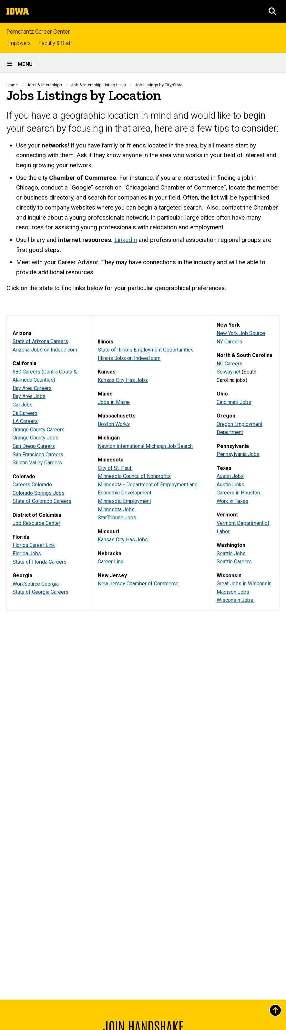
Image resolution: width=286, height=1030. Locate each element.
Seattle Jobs (231, 553)
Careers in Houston (238, 493)
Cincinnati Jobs (234, 402)
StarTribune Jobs (118, 518)
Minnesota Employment (124, 501)
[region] (143, 462)
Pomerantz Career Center (38, 32)
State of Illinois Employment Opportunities (146, 350)
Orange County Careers (39, 430)
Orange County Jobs (35, 438)
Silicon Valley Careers (37, 463)
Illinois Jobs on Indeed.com (129, 358)
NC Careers (229, 363)
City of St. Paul (115, 468)
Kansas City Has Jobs (123, 380)
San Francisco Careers (38, 454)
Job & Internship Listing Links (98, 84)
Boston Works (114, 424)
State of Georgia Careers (40, 592)
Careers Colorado (32, 485)
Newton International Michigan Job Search (145, 446)
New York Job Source (241, 333)
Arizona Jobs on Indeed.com (45, 349)
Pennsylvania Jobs (238, 454)
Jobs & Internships (44, 84)
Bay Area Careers (32, 388)
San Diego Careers (34, 446)
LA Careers (25, 421)
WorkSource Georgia (36, 583)
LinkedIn (125, 240)
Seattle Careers (234, 561)
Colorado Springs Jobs (39, 493)
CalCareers (25, 413)
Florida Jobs (27, 553)
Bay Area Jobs (29, 396)
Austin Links (230, 485)
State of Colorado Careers (42, 501)
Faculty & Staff (55, 43)
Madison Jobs (233, 592)
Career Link (110, 561)
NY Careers (229, 341)
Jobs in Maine (114, 402)
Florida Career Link (34, 545)
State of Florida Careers (39, 561)
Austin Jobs (230, 476)
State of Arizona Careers (40, 341)
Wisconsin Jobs (235, 600)
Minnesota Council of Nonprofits (134, 476)
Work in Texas (232, 501)
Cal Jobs (23, 405)
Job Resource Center (36, 523)
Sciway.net (229, 372)
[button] (272, 11)
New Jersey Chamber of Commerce (138, 583)
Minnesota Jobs (117, 509)
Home (12, 84)
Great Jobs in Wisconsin (244, 583)
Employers (18, 43)
